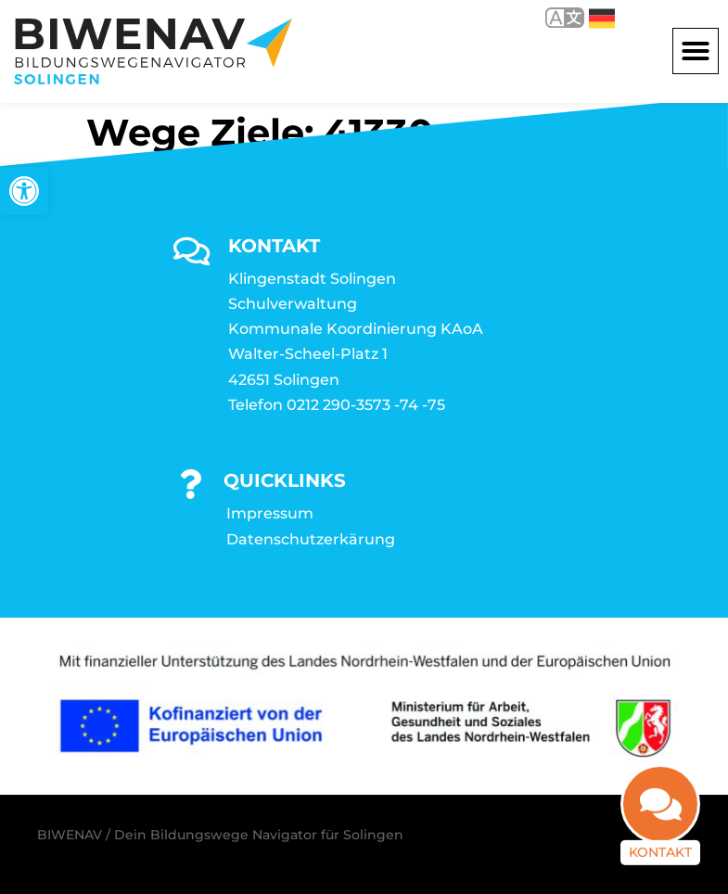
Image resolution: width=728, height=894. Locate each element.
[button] (695, 51)
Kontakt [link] (660, 850)
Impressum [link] (269, 513)
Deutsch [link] (602, 18)
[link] (24, 191)
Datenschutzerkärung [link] (310, 539)
